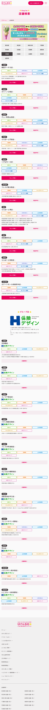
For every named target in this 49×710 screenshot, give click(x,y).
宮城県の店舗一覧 (29, 691)
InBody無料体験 (6, 655)
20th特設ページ (6, 658)
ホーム (5, 20)
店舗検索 (4, 687)
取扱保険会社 (5, 662)
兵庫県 (30, 54)
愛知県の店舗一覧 (29, 705)
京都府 (18, 54)
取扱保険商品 (5, 665)
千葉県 (42, 45)
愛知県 (42, 50)
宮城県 (30, 50)
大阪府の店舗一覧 (29, 694)
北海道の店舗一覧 (6, 709)
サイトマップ (5, 679)
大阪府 (7, 54)
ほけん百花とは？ (6, 633)
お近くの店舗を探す (35, 3)
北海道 (18, 50)
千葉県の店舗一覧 (6, 701)
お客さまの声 (5, 644)
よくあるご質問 (5, 648)
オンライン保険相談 (7, 651)
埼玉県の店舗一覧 (6, 694)
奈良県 (42, 54)
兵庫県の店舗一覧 (29, 698)
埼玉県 (18, 45)
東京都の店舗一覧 (6, 691)
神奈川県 (30, 45)
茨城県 (7, 50)
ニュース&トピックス (7, 676)
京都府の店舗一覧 (29, 701)
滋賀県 (7, 58)
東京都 (7, 45)
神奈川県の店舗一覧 (7, 698)
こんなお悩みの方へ (7, 640)
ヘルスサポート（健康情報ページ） (10, 672)
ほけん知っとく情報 (7, 669)
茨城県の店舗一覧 (6, 705)
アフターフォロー (6, 637)
